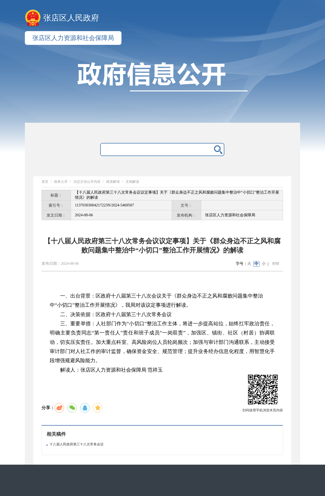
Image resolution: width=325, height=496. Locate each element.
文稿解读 (132, 181)
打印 (275, 263)
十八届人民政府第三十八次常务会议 (76, 444)
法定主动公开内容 (86, 181)
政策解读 (113, 181)
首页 (45, 181)
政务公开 (61, 181)
